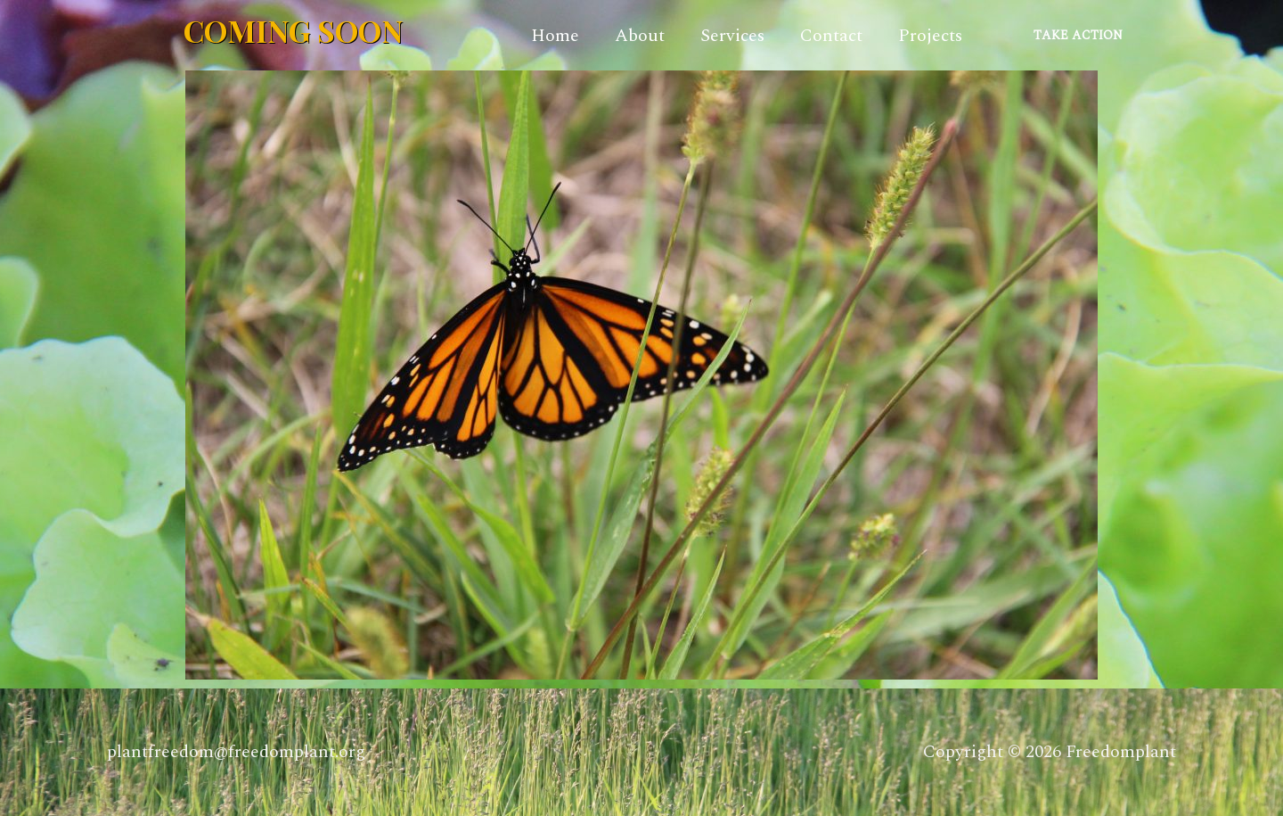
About (640, 35)
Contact (831, 35)
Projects (930, 35)
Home (555, 35)
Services (732, 35)
